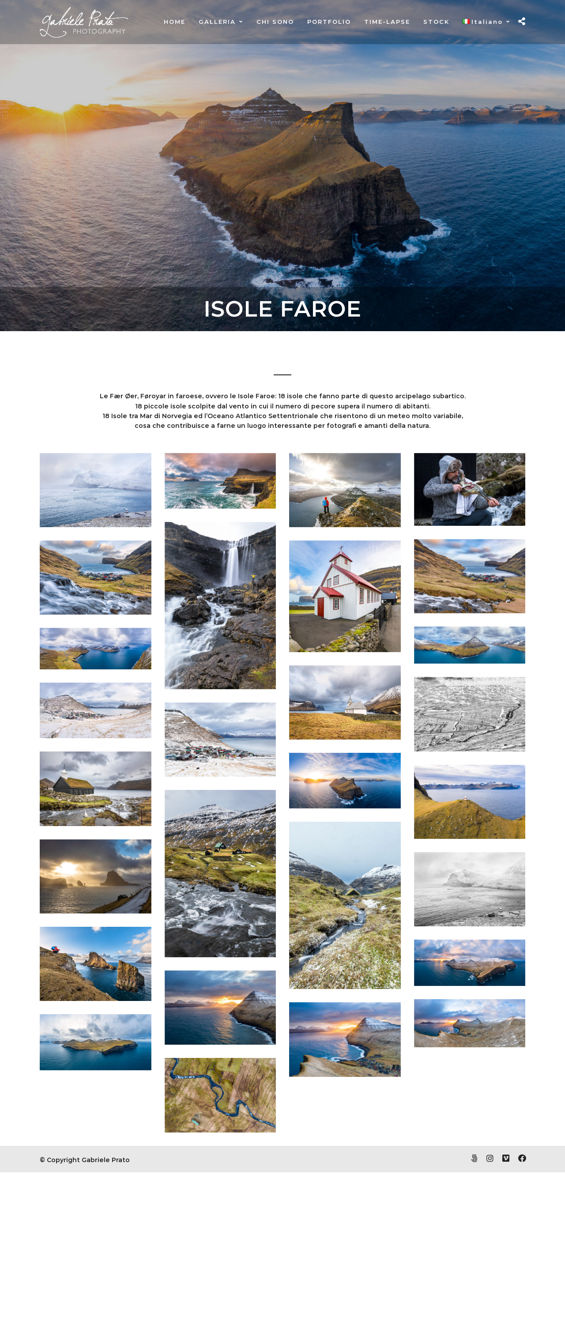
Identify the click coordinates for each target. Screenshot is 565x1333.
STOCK (436, 21)
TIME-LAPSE (387, 21)
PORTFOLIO (329, 21)
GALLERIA (217, 21)
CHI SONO (275, 21)
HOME (174, 21)
